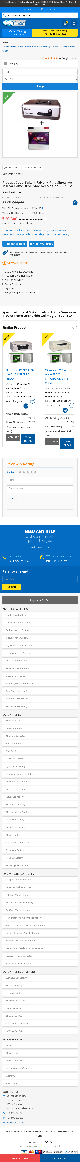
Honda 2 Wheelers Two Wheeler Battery (25, 925)
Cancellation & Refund (16, 1068)
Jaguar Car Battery (14, 796)
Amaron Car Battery (15, 1000)
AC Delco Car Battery (15, 1031)
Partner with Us (33, 1132)
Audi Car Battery (13, 720)
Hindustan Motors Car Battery (20, 773)
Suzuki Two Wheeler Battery (19, 902)
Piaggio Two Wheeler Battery (19, 955)
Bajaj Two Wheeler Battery (18, 879)
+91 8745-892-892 (55, 33)
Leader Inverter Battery (16, 614)
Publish (13, 498)
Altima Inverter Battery (16, 706)
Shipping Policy (13, 1053)
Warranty (10, 1075)
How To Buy (11, 1083)
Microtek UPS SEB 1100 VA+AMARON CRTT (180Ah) (20, 374)
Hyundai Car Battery (15, 766)
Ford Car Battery (13, 751)
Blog (40, 1136)
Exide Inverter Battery (16, 675)
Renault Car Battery (15, 827)
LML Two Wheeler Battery (17, 894)
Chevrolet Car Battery (16, 735)
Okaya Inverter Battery (16, 637)
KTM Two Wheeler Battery (18, 963)
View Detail (28, 439)
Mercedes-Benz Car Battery (19, 812)
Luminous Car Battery (16, 977)
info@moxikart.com (15, 1122)
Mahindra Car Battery (16, 781)
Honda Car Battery (14, 758)
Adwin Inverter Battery (16, 698)
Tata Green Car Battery (16, 1023)
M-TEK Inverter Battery (16, 660)
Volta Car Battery (13, 985)
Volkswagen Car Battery (17, 865)
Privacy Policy (12, 1045)
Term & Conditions (14, 1060)
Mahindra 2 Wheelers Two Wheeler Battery (26, 948)
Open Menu (40, 63)
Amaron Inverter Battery (17, 668)
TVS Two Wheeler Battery (17, 910)
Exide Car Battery (14, 1008)
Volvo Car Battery (14, 857)
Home (5, 42)
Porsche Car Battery (15, 804)
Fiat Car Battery (13, 743)
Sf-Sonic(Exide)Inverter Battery (20, 683)
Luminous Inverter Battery (18, 622)
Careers (49, 1132)
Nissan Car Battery (14, 819)
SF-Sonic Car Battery (15, 1015)
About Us (18, 1132)
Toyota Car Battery (14, 850)
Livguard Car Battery (15, 993)
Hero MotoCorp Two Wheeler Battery (23, 917)
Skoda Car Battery (14, 834)
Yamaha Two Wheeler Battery (20, 940)
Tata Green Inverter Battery (19, 691)
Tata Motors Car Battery (17, 842)
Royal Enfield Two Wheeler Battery (22, 933)
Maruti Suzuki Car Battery (18, 789)
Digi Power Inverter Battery (18, 645)
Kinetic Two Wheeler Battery (19, 887)
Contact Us (30, 9)
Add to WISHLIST (32, 167)
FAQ (72, 1132)
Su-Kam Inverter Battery (17, 630)
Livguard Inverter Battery (17, 653)
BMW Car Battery (13, 728)
